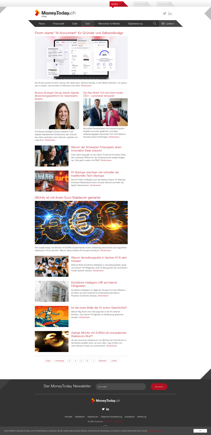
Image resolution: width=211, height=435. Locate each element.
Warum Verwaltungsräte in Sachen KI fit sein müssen (99, 259)
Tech (87, 23)
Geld (74, 23)
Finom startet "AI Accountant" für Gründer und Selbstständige (79, 33)
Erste (48, 360)
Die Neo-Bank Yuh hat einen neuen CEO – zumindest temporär (103, 94)
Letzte (114, 360)
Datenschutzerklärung (111, 416)
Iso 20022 (163, 4)
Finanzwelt (58, 23)
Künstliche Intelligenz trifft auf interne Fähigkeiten (94, 284)
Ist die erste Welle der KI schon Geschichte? (99, 307)
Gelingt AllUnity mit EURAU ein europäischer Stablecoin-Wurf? (99, 334)
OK (200, 431)
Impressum (93, 416)
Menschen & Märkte (109, 23)
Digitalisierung (135, 23)
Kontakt (68, 416)
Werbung (141, 416)
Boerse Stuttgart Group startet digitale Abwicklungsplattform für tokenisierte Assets (57, 95)
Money (115, 4)
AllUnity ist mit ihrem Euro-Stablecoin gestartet (67, 197)
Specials (139, 4)
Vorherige (59, 360)
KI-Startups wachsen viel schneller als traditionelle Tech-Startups (95, 173)
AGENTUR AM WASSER (113, 421)
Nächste (102, 360)
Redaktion (80, 416)
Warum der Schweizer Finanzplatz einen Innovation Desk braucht (96, 148)
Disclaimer (130, 416)
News (42, 23)
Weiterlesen (86, 85)
